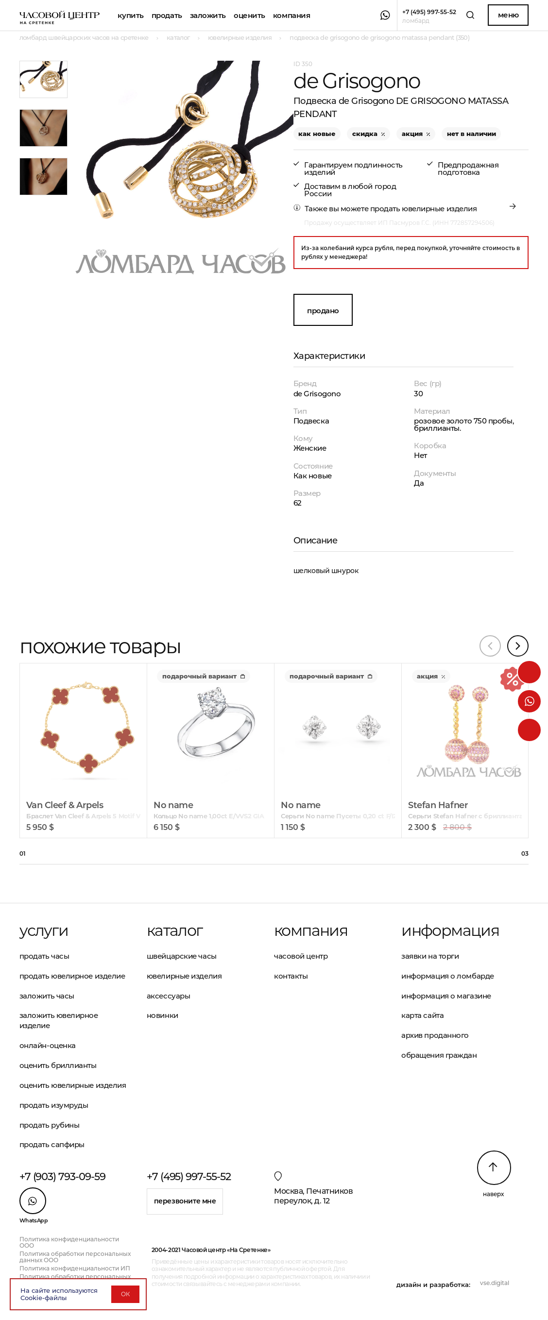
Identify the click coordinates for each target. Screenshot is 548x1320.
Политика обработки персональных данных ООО (75, 1257)
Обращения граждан (439, 1055)
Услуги (43, 930)
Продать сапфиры (52, 1144)
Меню (508, 14)
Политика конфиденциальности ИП (74, 1268)
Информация (450, 930)
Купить (130, 15)
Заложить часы (46, 995)
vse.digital (494, 1283)
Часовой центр (300, 956)
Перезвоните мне (185, 1201)
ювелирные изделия (439, 208)
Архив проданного (435, 1035)
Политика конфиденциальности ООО (69, 1242)
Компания (291, 15)
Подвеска (311, 420)
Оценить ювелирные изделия (72, 1085)
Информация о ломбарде (447, 976)
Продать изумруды (53, 1105)
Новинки (162, 1015)
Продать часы (44, 956)
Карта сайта (422, 1015)
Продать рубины (49, 1125)
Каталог (175, 930)
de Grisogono (317, 393)
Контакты (291, 976)
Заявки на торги (430, 956)
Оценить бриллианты (58, 1065)
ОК (125, 1294)
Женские (309, 448)
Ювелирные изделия (184, 976)
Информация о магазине (446, 995)
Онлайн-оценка (47, 1045)
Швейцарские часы (182, 956)
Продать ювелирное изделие (72, 976)
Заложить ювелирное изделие (58, 1020)
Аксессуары (168, 995)
